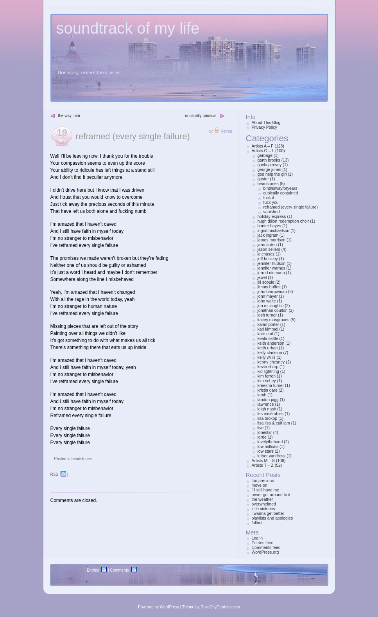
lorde (262, 437)
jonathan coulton (273, 310)
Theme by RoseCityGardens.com (211, 607)
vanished (271, 211)
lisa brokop (268, 418)
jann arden (267, 244)
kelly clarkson (270, 352)
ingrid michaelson (274, 230)
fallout (257, 522)
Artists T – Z (263, 465)
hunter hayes (269, 225)
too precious (263, 480)
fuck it (268, 197)
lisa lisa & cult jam (274, 423)
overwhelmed (264, 504)
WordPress (169, 607)
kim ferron (267, 376)
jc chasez (266, 254)
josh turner (267, 315)
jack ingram (268, 235)
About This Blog (266, 122)
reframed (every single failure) (133, 136)
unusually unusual (200, 115)
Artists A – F (263, 146)
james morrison (272, 239)
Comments (119, 570)
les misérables (271, 413)
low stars (266, 451)
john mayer (268, 296)
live (261, 427)
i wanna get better (268, 513)
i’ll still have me (265, 489)
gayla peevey (270, 164)
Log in (257, 538)
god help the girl (272, 174)
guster (263, 178)
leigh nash (267, 409)
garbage (265, 155)
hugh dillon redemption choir (283, 221)
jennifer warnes (271, 268)
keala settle (268, 338)
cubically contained (280, 193)
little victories (263, 508)
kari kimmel (268, 329)
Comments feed (266, 547)
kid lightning (268, 371)
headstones (82, 459)
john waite (267, 301)
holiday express (272, 216)
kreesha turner (271, 385)
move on (259, 485)
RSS (54, 474)
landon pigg (268, 399)
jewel (262, 277)
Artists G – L (263, 150)
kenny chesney (271, 362)
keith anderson (271, 343)
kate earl (265, 333)
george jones (269, 169)
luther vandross (272, 455)
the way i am (69, 115)
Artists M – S (263, 460)
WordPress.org (265, 552)
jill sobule (266, 282)
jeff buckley (268, 258)
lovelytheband (270, 441)
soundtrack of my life (128, 28)
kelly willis (267, 357)
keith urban (268, 347)
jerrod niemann (271, 272)
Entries (93, 570)
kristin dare (268, 390)
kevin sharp (268, 366)
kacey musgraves (274, 319)
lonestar (265, 432)
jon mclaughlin (271, 305)
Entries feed (263, 542)
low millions (268, 446)
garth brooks (269, 160)
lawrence (266, 404)
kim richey (267, 380)
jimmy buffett (269, 286)
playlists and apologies (272, 518)
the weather (262, 499)
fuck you (271, 202)
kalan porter (268, 324)
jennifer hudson (272, 263)
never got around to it (271, 494)
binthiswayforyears (280, 188)
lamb (262, 394)
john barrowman (272, 291)
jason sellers (269, 249)
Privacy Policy (264, 127)
